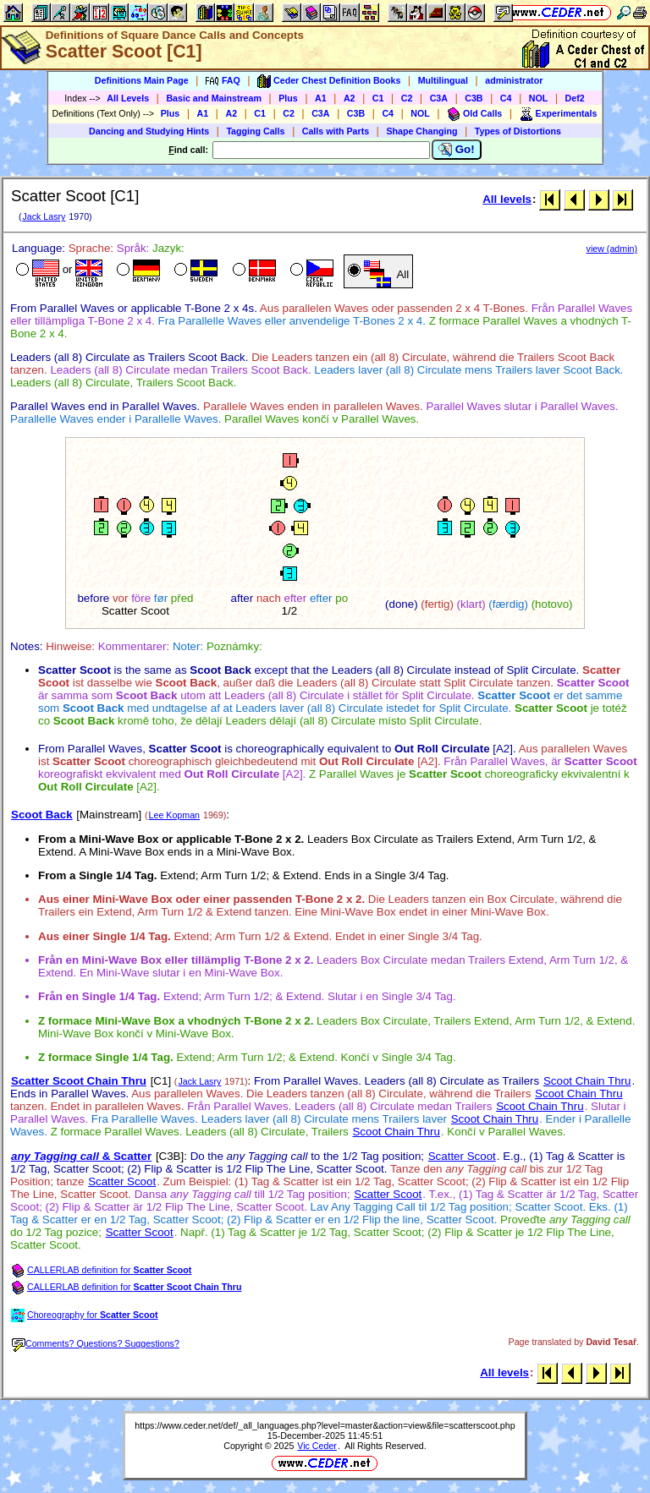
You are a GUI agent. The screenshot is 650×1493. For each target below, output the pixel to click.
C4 (506, 98)
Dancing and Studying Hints (149, 131)
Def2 (575, 98)
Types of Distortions (518, 131)
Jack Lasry (43, 216)
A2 (349, 98)
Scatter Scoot (462, 1156)
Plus (288, 98)
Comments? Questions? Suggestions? (95, 1343)
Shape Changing (421, 131)
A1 (321, 98)
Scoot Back (42, 814)
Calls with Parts (335, 131)
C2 (407, 98)
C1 (378, 98)
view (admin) (612, 248)
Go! (456, 149)
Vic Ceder (317, 1446)
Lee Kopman (174, 815)
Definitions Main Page (142, 80)
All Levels (128, 98)
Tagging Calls (255, 131)
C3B (473, 98)
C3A (439, 98)
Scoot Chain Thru (587, 1081)
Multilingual (443, 80)
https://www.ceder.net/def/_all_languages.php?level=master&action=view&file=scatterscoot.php (325, 1425)
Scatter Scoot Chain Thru (78, 1081)
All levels (507, 199)
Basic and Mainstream (214, 98)
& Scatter (81, 1156)
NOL (538, 98)
